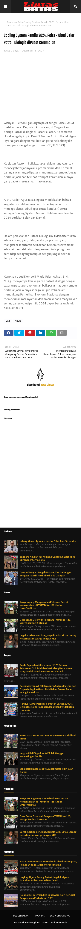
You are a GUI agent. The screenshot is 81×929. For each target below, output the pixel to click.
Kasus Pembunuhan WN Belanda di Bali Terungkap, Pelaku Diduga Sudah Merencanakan (48, 863)
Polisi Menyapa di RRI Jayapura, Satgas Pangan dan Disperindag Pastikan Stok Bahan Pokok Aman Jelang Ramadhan (48, 689)
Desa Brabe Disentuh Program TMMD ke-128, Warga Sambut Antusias (45, 621)
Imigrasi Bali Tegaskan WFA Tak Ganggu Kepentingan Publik (42, 755)
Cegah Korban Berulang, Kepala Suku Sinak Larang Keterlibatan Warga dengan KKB (48, 637)
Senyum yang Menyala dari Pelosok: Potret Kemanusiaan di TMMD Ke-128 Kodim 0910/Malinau (44, 605)
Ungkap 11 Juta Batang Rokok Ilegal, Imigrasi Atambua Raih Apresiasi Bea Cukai (44, 879)
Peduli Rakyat (21, 915)
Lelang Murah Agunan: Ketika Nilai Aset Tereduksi (48, 541)
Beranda (11, 22)
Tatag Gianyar (12, 50)
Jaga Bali (40, 915)
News (18, 321)
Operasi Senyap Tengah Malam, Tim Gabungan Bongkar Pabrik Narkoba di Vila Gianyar (45, 574)
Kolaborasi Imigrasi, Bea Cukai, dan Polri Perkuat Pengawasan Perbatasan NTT (47, 897)
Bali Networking (60, 915)
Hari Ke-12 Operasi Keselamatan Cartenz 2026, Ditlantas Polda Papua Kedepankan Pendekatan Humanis (47, 707)
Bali (20, 22)
